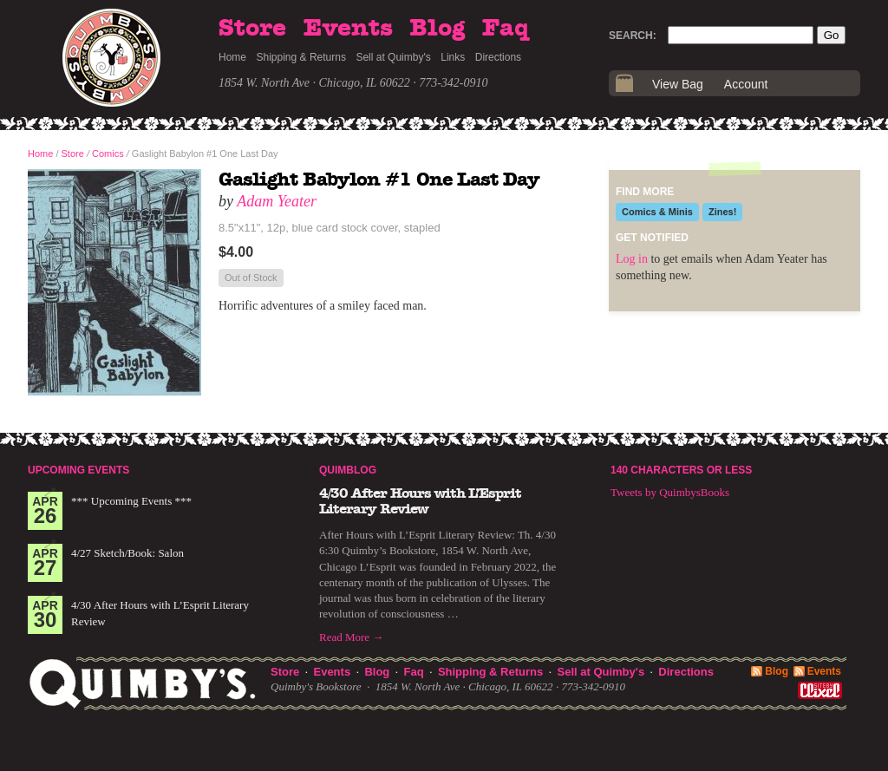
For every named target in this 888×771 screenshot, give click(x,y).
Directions (498, 57)
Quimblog (347, 470)
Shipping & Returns (301, 57)
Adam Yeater (277, 201)
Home (232, 57)
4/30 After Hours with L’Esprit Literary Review (420, 501)
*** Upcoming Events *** (131, 500)
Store (252, 28)
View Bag (677, 84)
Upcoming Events (78, 470)
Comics (108, 153)
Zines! (722, 211)
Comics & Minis (657, 211)
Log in (632, 258)
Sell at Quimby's (393, 57)
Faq (505, 28)
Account (746, 84)
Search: (632, 35)
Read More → (351, 637)
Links (453, 57)
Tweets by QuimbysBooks (669, 492)
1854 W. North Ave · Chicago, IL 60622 (314, 82)
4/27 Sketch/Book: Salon (127, 552)
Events (348, 28)
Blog (437, 28)
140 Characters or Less (681, 470)
